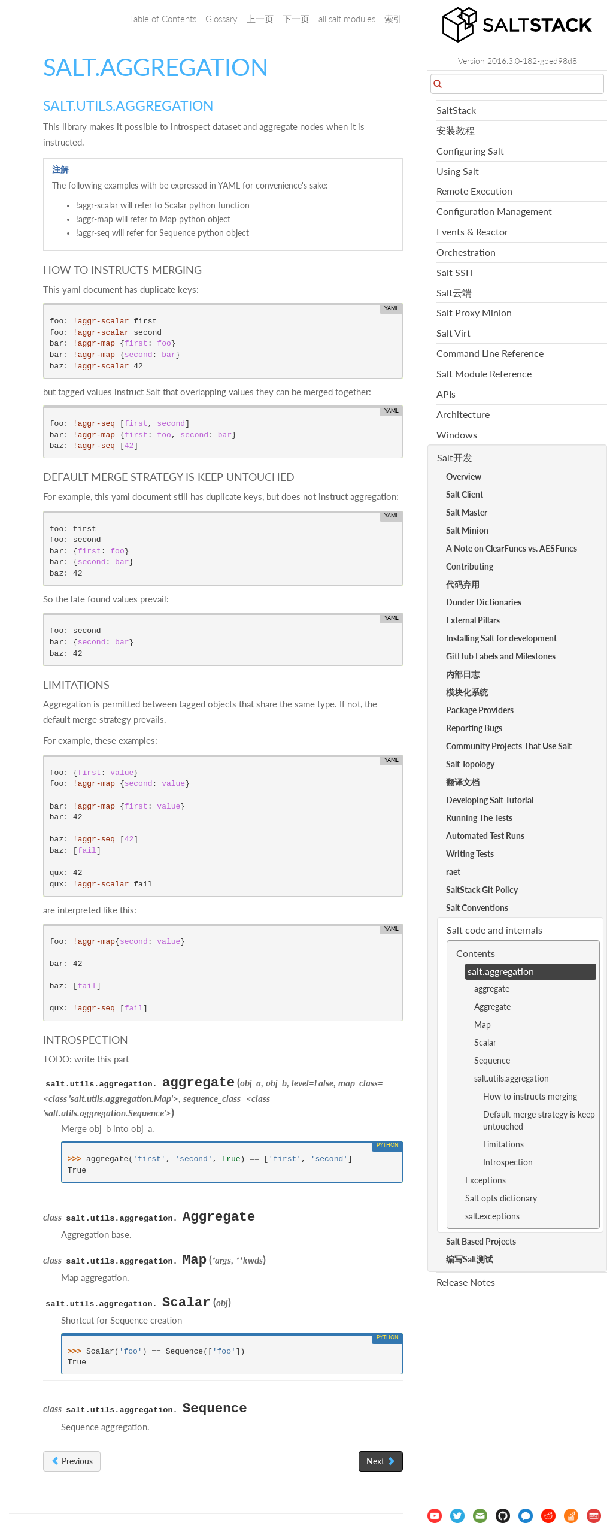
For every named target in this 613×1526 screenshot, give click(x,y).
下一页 (296, 18)
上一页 (260, 18)
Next (380, 1461)
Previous (72, 1461)
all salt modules (346, 18)
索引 (393, 18)
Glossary (221, 18)
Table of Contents (162, 18)
